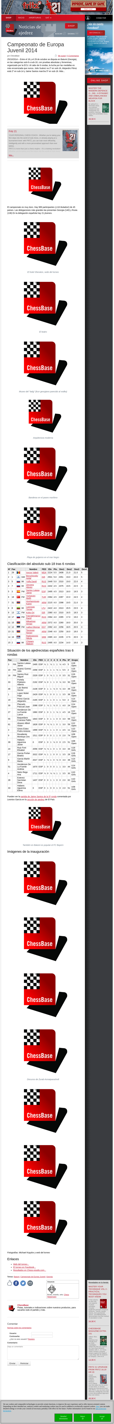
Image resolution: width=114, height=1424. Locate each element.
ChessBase (23, 1305)
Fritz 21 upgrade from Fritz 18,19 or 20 (98, 1369)
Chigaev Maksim (30, 642)
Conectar (101, 18)
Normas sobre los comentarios (19, 1328)
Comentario (12, 1343)
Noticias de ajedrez (30, 29)
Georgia (49, 1277)
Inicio (21, 18)
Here (97, 1406)
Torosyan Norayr (30, 631)
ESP (44, 591)
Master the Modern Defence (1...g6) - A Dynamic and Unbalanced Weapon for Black (98, 94)
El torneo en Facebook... (24, 1267)
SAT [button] (49, 18)
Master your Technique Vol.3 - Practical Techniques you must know (98, 1291)
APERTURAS (35, 18)
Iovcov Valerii (32, 572)
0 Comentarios (73, 56)
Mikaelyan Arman (30, 622)
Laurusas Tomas (30, 608)
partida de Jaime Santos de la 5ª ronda (39, 796)
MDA (44, 572)
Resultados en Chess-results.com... (29, 1270)
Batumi (16, 1277)
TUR (44, 597)
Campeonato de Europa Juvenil (32, 1277)
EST (44, 627)
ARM (44, 602)
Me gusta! (62, 56)
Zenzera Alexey (30, 586)
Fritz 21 (13, 131)
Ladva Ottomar (33, 627)
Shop (8, 18)
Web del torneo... (21, 1264)
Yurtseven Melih (30, 597)
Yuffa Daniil (31, 581)
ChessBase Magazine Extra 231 (97, 1331)
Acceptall (101, 1417)
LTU (43, 608)
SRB (44, 637)
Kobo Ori (30, 612)
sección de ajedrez (36, 799)
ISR (43, 577)
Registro (31, 1339)
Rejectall (82, 1417)
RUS (44, 581)
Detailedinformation (63, 1417)
